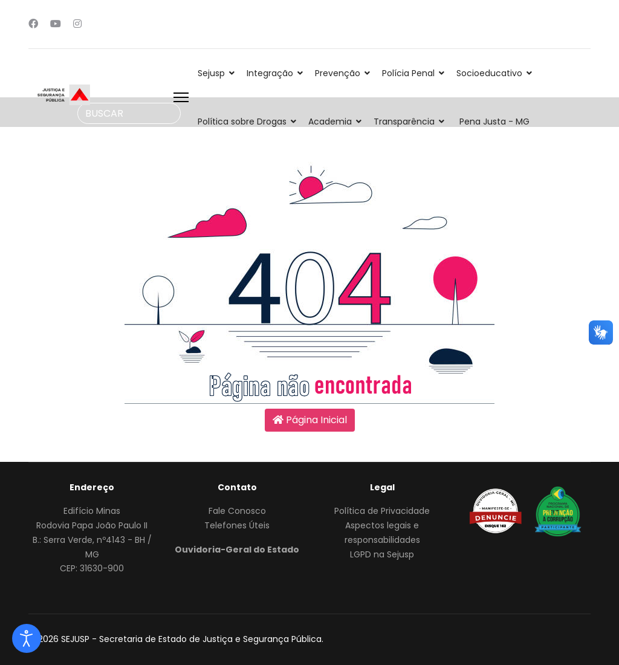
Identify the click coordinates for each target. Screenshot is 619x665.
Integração (270, 73)
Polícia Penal (408, 73)
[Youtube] (55, 24)
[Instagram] (77, 24)
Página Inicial (310, 420)
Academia (330, 121)
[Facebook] (33, 24)
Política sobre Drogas (242, 121)
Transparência (404, 121)
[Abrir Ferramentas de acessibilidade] (26, 638)
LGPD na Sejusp (382, 554)
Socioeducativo (489, 73)
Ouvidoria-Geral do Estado (237, 549)
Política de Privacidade (382, 511)
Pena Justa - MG (494, 121)
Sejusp (211, 73)
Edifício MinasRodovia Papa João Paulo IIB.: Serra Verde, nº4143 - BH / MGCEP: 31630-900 (92, 539)
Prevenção (337, 73)
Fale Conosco (237, 511)
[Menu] (181, 97)
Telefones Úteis (237, 525)
